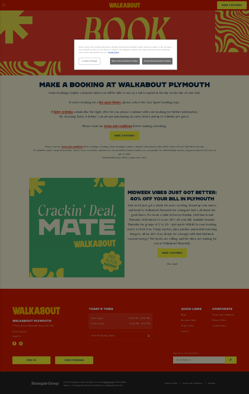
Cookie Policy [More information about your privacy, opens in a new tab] (113, 52)
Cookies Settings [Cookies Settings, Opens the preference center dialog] (89, 61)
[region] (125, 54)
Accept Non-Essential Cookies (157, 61)
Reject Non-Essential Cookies (125, 61)
